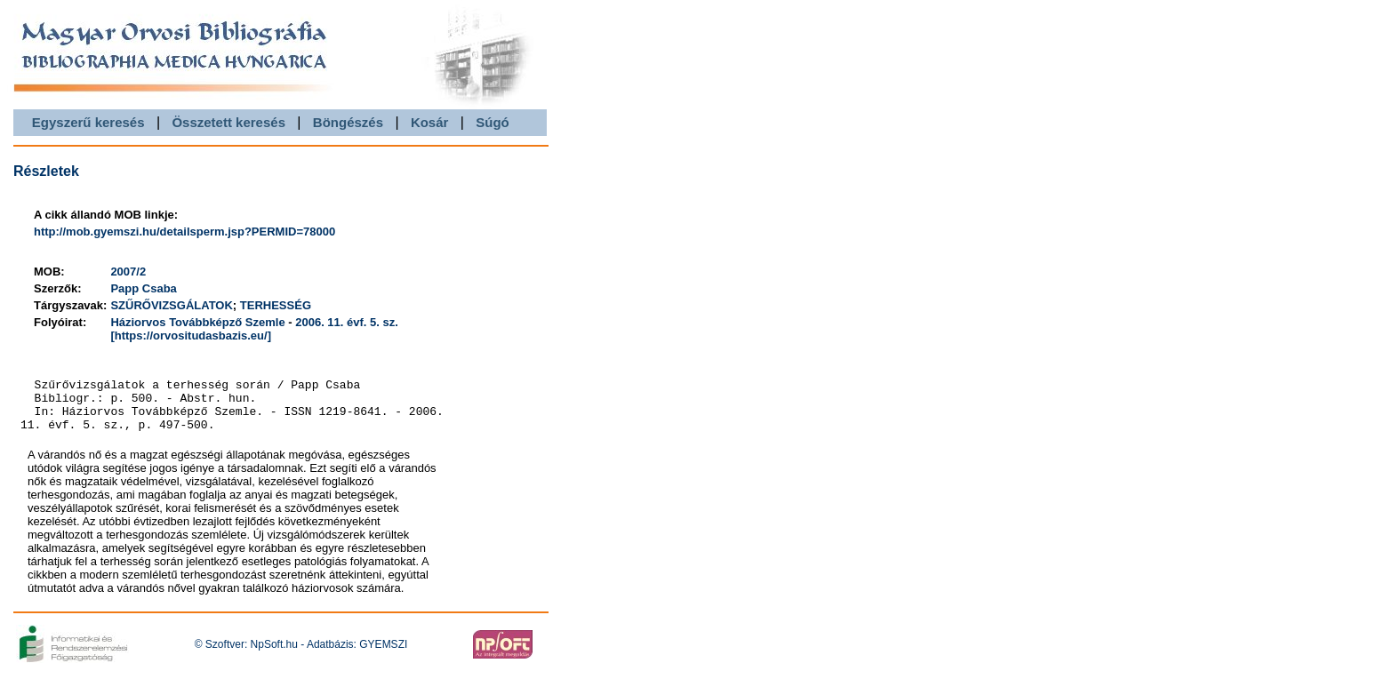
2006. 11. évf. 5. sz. (346, 322)
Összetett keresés (228, 122)
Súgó (492, 122)
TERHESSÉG (275, 305)
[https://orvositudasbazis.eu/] (190, 335)
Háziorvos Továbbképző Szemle (197, 322)
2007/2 (128, 271)
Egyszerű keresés (88, 122)
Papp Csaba (143, 288)
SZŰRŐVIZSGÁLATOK (171, 305)
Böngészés (348, 122)
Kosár (430, 122)
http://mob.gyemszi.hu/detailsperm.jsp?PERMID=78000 (184, 231)
